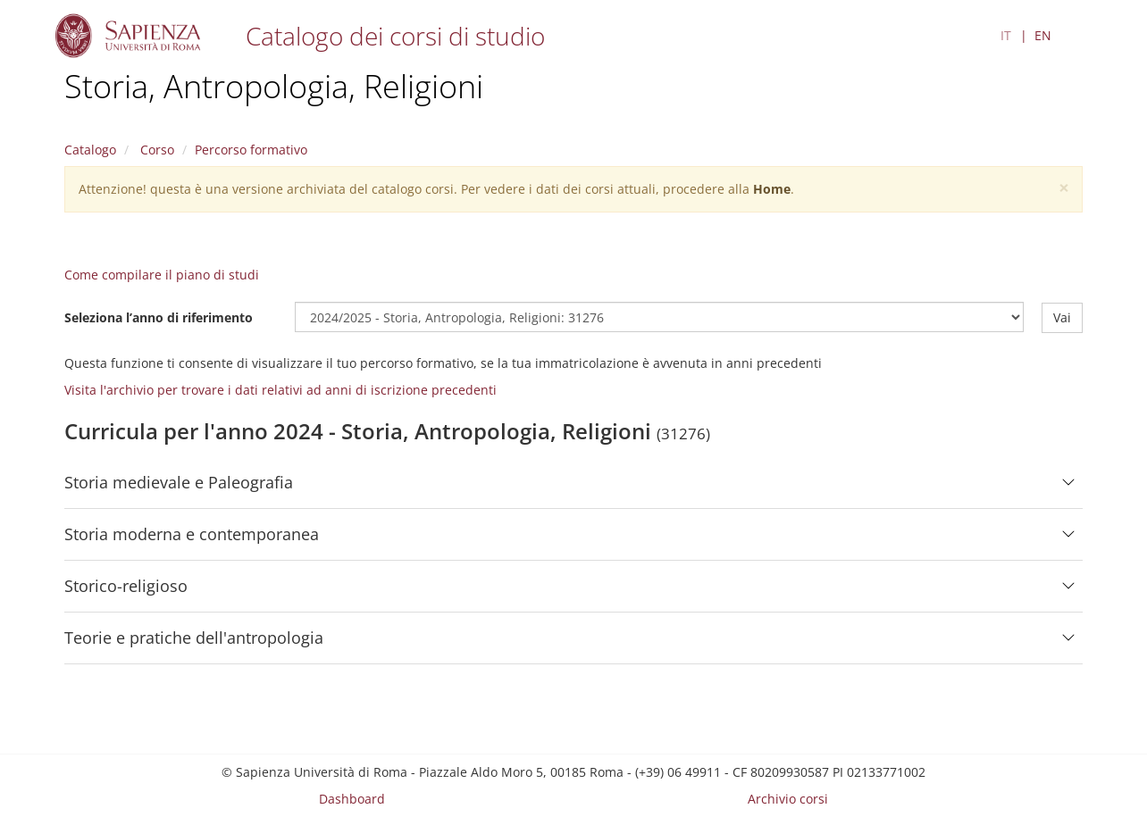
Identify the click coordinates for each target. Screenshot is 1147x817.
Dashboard (352, 798)
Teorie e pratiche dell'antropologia (193, 637)
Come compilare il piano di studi (161, 274)
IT (1005, 35)
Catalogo (90, 149)
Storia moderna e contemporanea (191, 534)
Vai (1062, 316)
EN (1042, 35)
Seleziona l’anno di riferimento (158, 316)
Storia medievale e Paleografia (178, 482)
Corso (155, 149)
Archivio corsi (788, 798)
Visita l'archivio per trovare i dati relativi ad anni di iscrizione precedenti (280, 389)
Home (772, 188)
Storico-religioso (126, 585)
